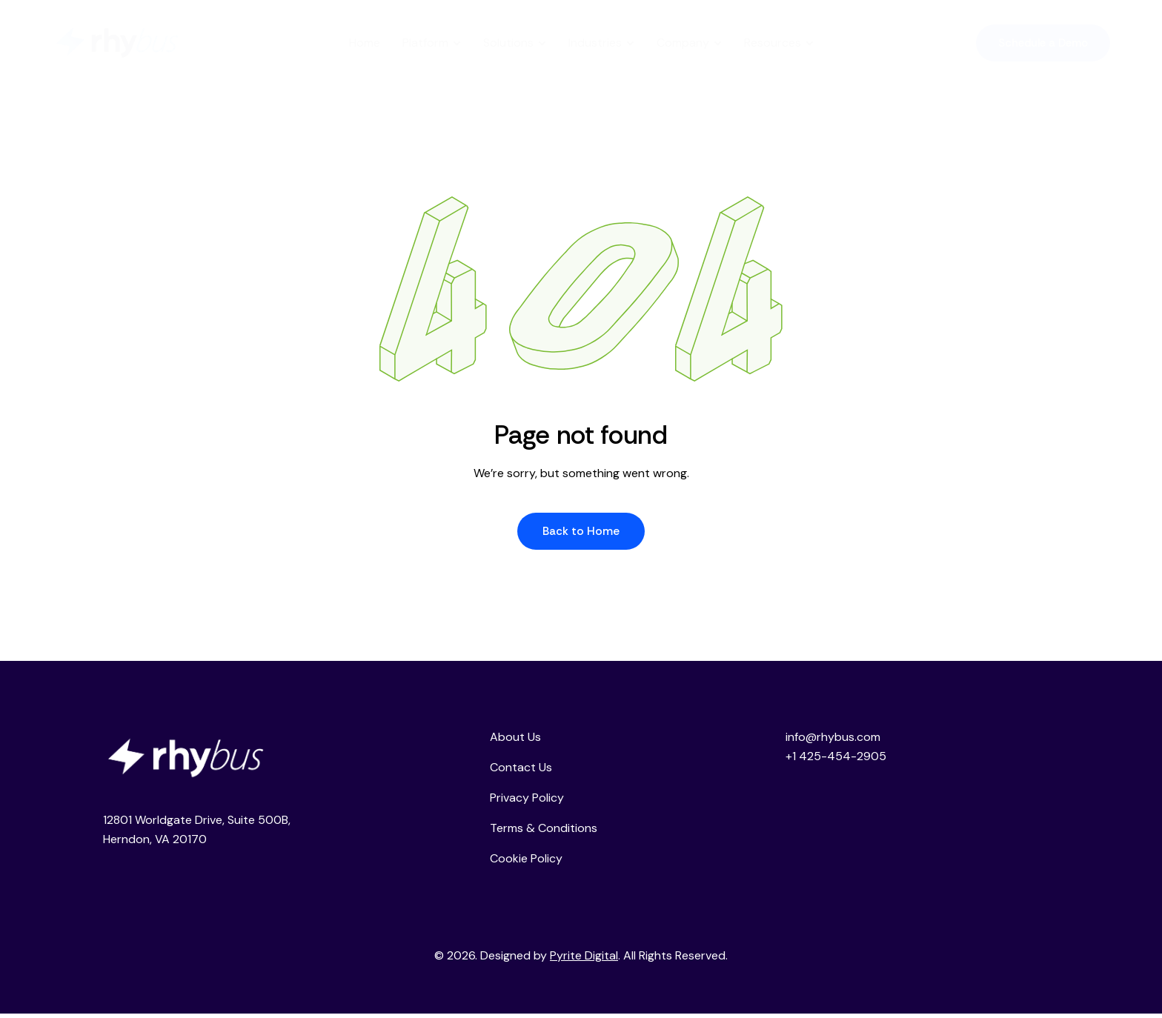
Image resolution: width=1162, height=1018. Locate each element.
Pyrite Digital (584, 960)
